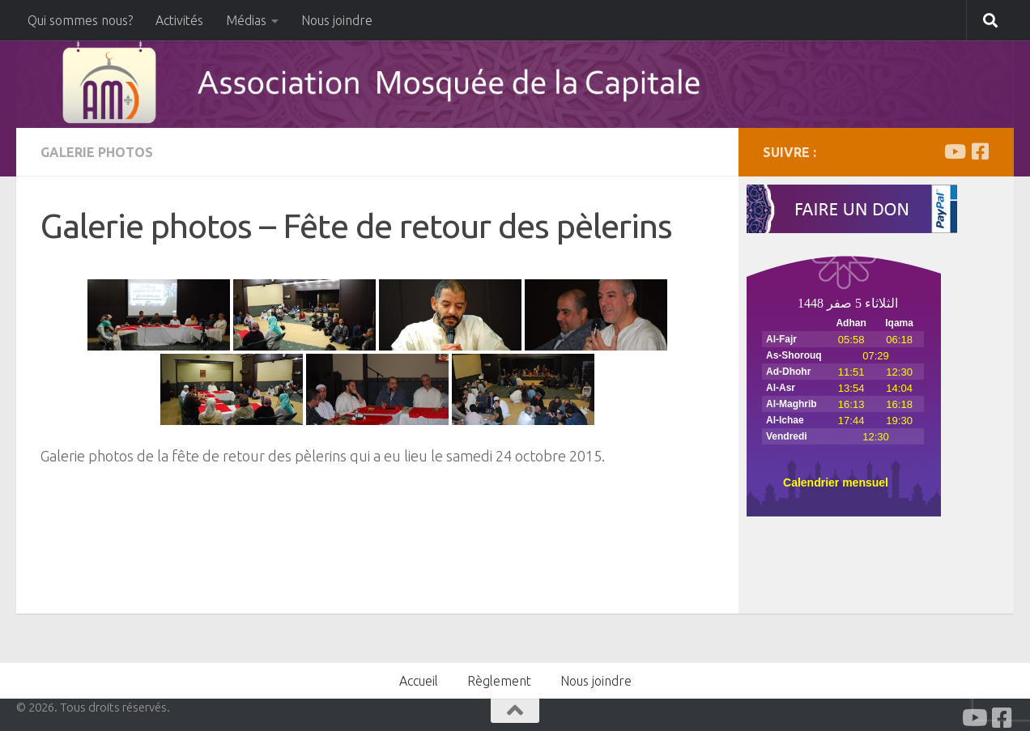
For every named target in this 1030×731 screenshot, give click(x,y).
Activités (179, 20)
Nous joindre (336, 20)
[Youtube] (954, 151)
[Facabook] (980, 151)
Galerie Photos (96, 152)
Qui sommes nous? (80, 20)
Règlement (499, 681)
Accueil (418, 681)
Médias (246, 20)
